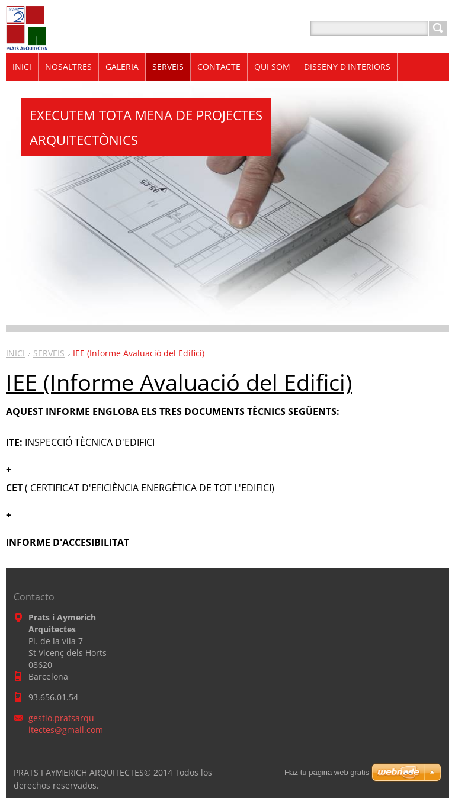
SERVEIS (49, 353)
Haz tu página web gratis (326, 772)
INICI (15, 353)
